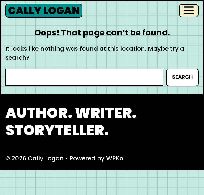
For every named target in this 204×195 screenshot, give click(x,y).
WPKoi (115, 158)
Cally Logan (44, 10)
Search (182, 77)
